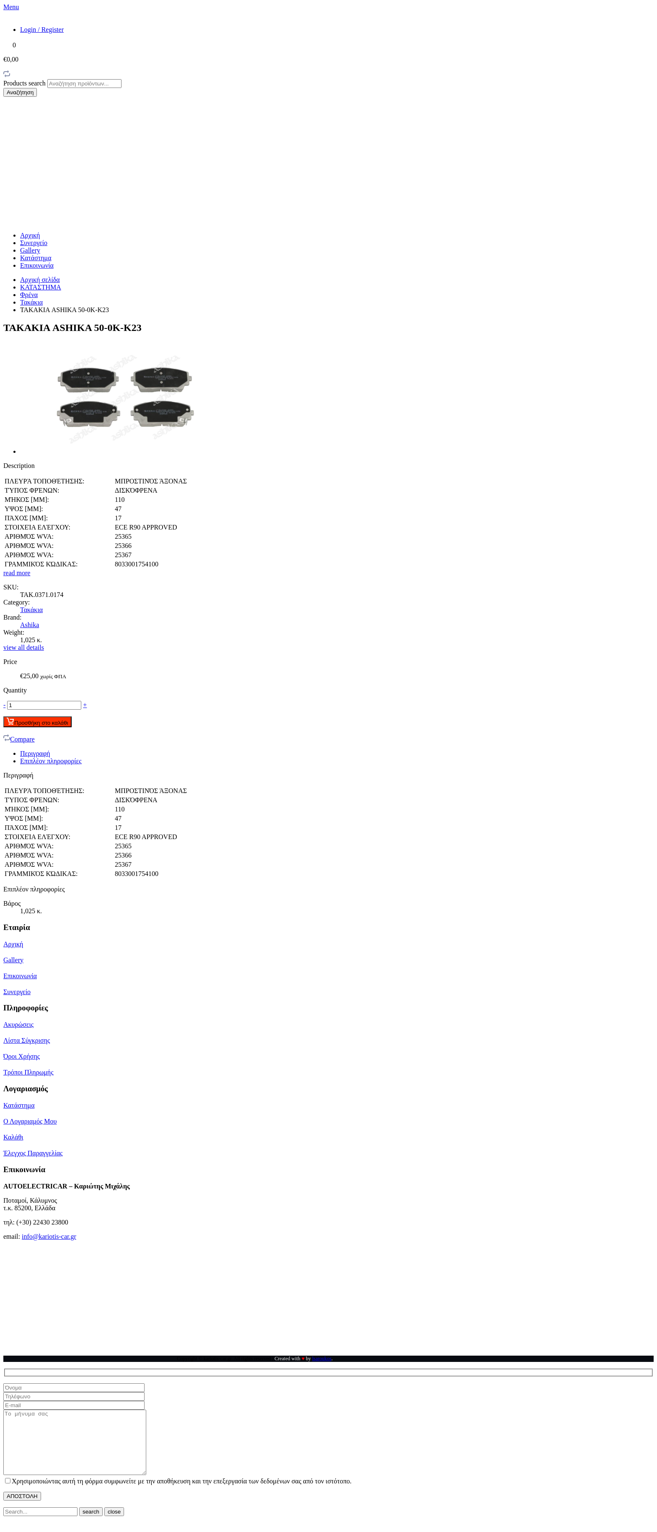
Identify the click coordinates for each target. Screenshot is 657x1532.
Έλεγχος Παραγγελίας (32, 1153)
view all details (23, 647)
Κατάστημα (36, 257)
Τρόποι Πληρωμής (28, 1072)
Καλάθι (13, 1137)
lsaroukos (321, 1358)
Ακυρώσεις (18, 1024)
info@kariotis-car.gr (49, 1236)
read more (16, 572)
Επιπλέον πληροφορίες (51, 761)
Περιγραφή (35, 753)
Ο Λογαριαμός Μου (30, 1121)
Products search (25, 83)
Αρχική (30, 235)
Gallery (30, 250)
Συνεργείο (33, 242)
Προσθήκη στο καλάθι (37, 722)
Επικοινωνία (37, 265)
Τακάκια (31, 302)
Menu (11, 6)
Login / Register (42, 29)
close (114, 1524)
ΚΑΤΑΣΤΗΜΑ (40, 287)
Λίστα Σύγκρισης (26, 1040)
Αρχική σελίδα (40, 279)
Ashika (29, 624)
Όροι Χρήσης (21, 1056)
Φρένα (29, 294)
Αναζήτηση (20, 92)
